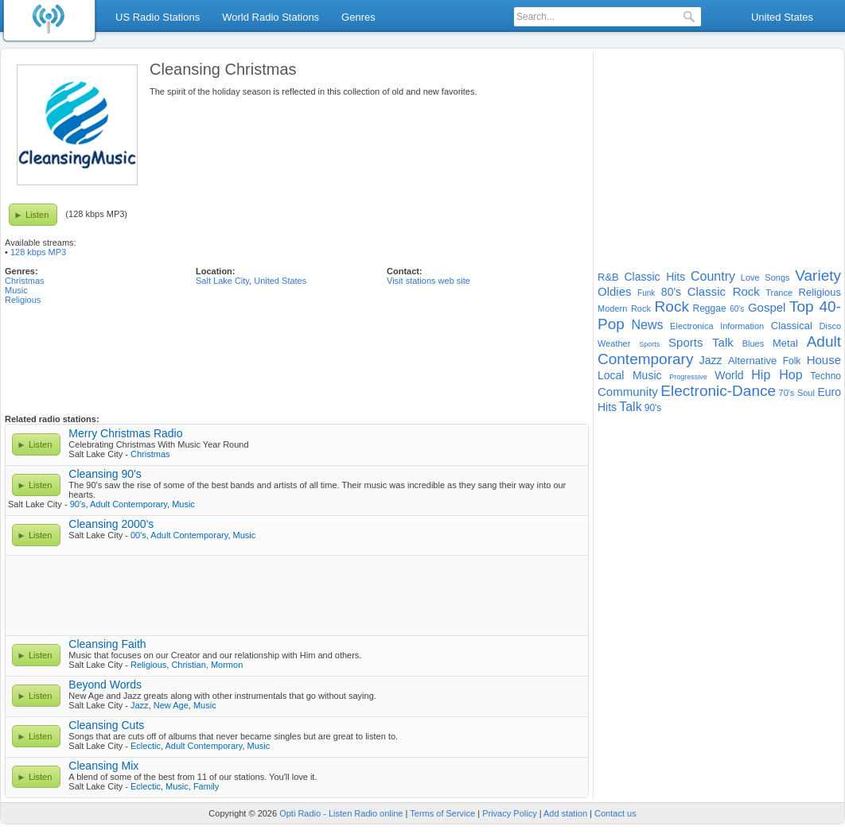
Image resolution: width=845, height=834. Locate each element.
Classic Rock (723, 291)
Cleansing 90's (104, 473)
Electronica (691, 326)
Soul (806, 393)
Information (742, 326)
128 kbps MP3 (38, 252)
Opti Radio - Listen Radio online (341, 813)
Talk (630, 406)
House (824, 360)
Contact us (615, 813)
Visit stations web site (428, 280)
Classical (791, 326)
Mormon (227, 664)
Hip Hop (776, 375)
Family (206, 786)
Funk (646, 293)
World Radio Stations (270, 17)
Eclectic (145, 746)
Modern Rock (624, 308)
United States (782, 17)
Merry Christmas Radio (125, 433)
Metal (785, 343)
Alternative (752, 361)
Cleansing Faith (107, 644)
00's (138, 535)
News (647, 325)
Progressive (688, 377)
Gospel (767, 307)
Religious (23, 300)
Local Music (630, 375)
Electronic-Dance (718, 390)
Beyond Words (105, 684)
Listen (37, 214)
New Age (171, 705)
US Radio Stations (157, 17)
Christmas (25, 280)
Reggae (709, 308)
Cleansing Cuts (106, 725)
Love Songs (765, 277)
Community (628, 391)
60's (737, 309)
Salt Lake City (222, 280)
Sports (649, 344)
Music (16, 290)
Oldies (615, 291)
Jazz (139, 705)
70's (787, 393)
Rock (672, 306)
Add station (565, 813)
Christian (188, 664)
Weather (614, 343)
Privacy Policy (509, 813)
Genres (358, 17)
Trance (778, 292)
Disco (831, 326)
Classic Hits (654, 276)
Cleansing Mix (103, 765)
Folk (792, 361)
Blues (753, 343)
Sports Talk (701, 342)
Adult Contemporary (128, 504)
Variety (818, 275)
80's (671, 291)
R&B (608, 277)
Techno (825, 376)
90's (78, 504)
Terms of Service (442, 813)
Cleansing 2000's (111, 524)
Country (713, 276)
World (729, 375)
